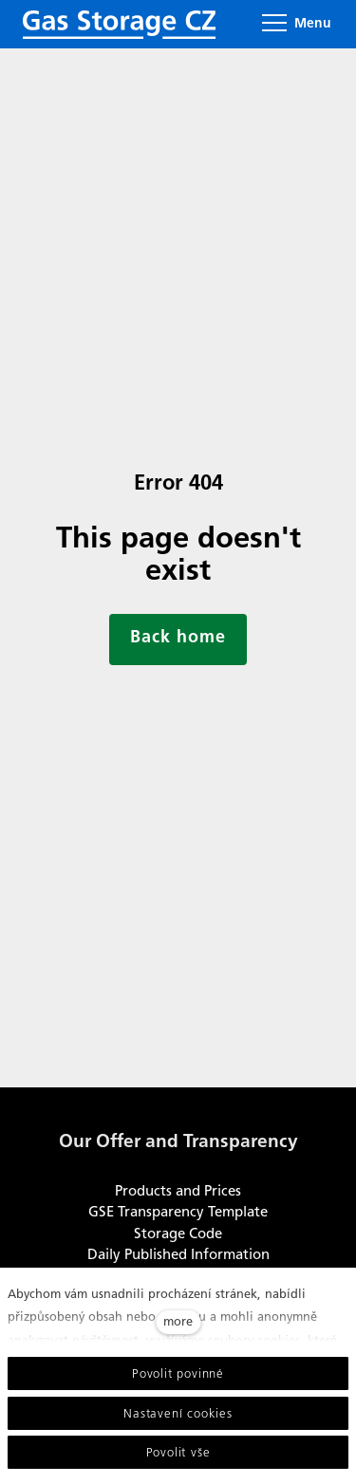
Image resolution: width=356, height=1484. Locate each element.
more (178, 1321)
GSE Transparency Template (178, 1211)
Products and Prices (178, 1190)
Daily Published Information (178, 1254)
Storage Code (178, 1233)
